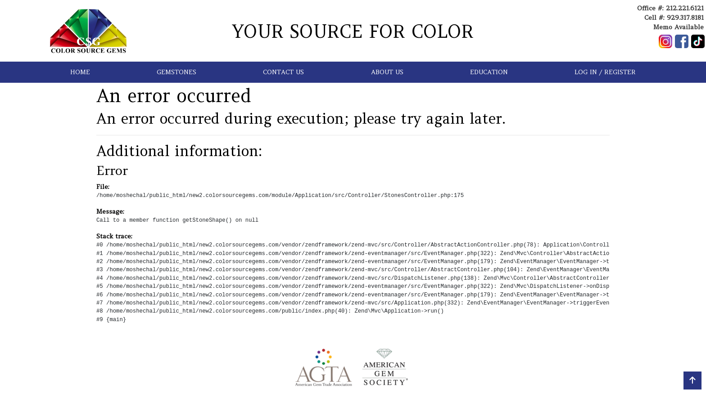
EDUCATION (489, 72)
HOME (80, 72)
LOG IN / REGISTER (605, 72)
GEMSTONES (176, 72)
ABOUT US (387, 72)
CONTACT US (283, 72)
